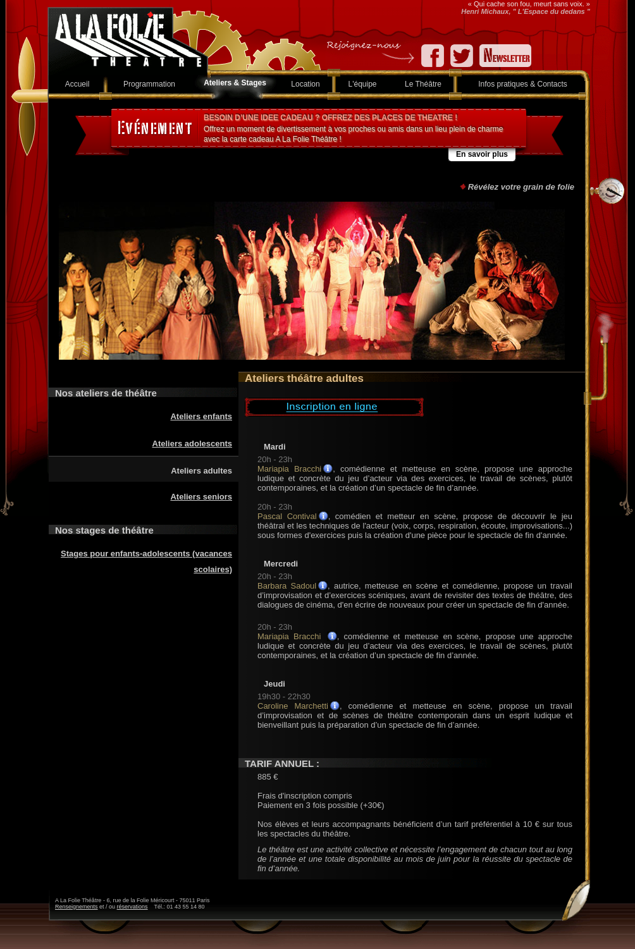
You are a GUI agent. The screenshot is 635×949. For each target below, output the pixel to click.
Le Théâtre (423, 84)
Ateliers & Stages (235, 82)
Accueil (77, 84)
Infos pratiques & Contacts (522, 84)
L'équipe (362, 84)
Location (305, 84)
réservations (132, 906)
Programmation (149, 84)
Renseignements (76, 906)
